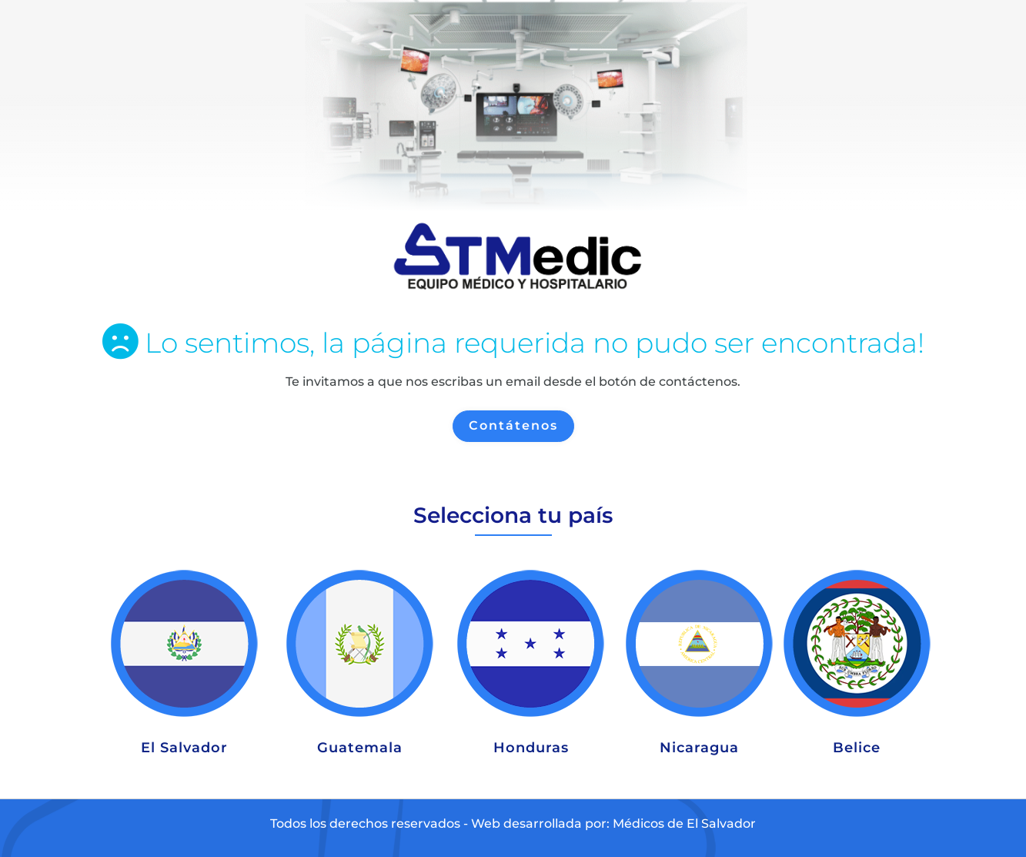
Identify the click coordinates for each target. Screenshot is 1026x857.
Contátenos (513, 425)
